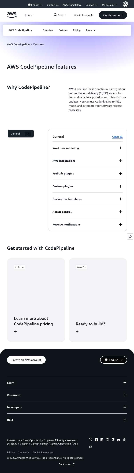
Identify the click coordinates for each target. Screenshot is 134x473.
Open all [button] (117, 136)
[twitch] (113, 440)
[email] (90, 447)
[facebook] (96, 440)
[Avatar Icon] (125, 4)
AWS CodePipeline (18, 44)
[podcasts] (124, 440)
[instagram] (107, 440)
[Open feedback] (130, 236)
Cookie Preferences (43, 452)
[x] (90, 440)
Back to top (67, 464)
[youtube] (118, 440)
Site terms (23, 452)
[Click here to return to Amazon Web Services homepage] (12, 17)
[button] (113, 15)
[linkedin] (101, 440)
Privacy (11, 452)
